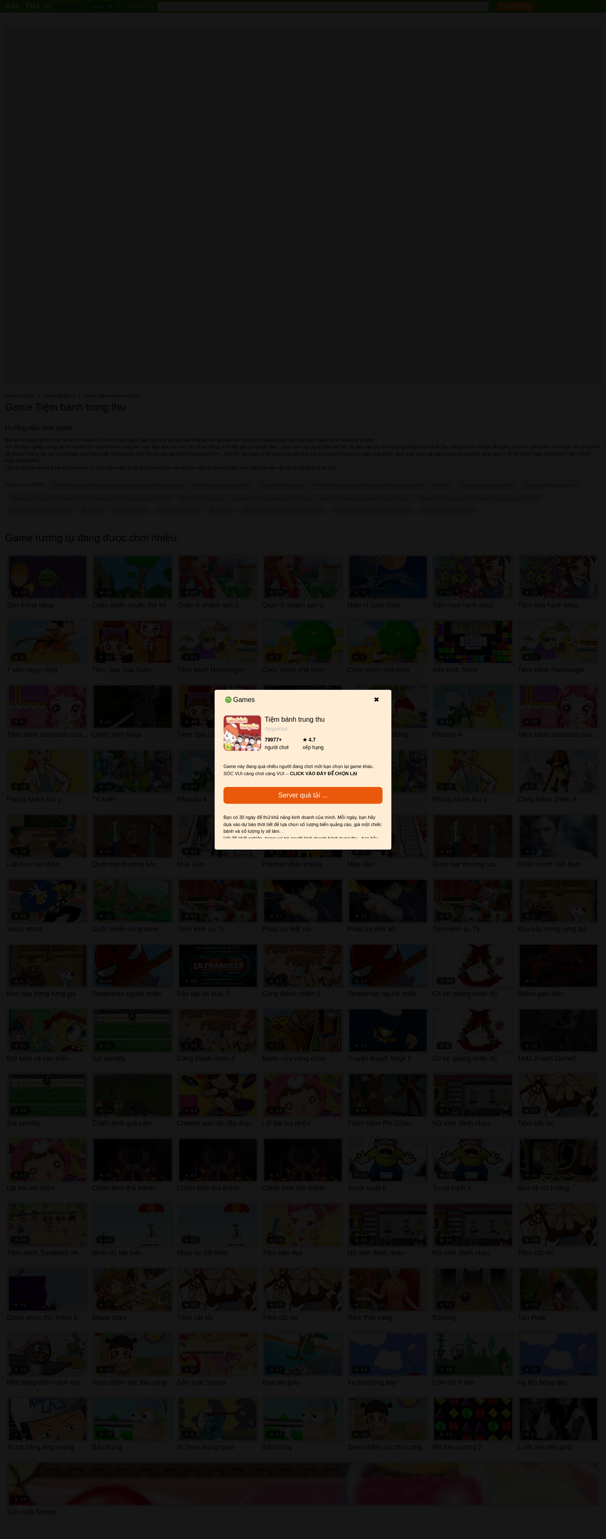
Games (240, 699)
